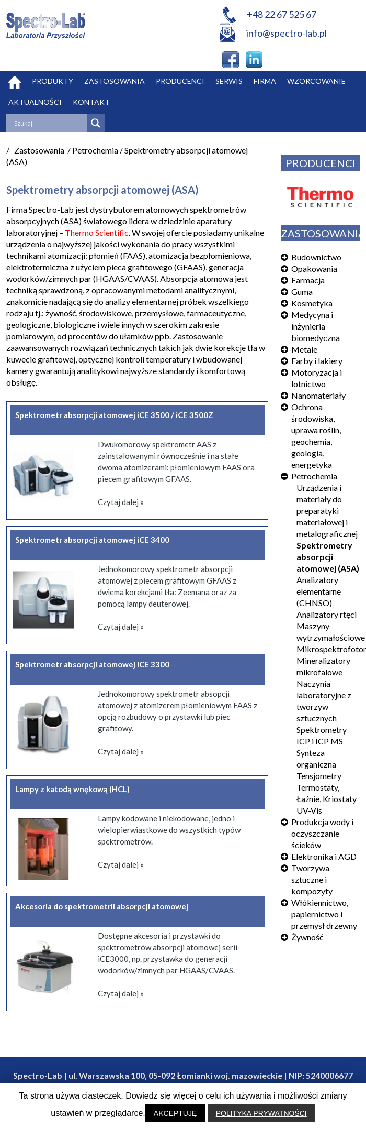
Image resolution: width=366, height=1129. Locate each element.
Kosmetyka (312, 303)
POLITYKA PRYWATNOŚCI (261, 1113)
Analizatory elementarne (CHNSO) (318, 591)
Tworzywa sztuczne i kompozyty (312, 879)
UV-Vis (309, 810)
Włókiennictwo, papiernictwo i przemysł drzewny (324, 913)
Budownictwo (316, 257)
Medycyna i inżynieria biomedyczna (315, 326)
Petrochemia (314, 476)
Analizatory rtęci (326, 614)
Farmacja (308, 280)
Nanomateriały (318, 395)
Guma (302, 292)
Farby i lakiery (316, 361)
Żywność (307, 937)
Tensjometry (318, 776)
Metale (304, 349)
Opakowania (314, 268)
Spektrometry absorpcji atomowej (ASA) (327, 556)
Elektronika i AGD (324, 856)
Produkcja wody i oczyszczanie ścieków (322, 833)
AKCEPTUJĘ (175, 1113)
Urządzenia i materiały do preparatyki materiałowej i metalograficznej (327, 511)
